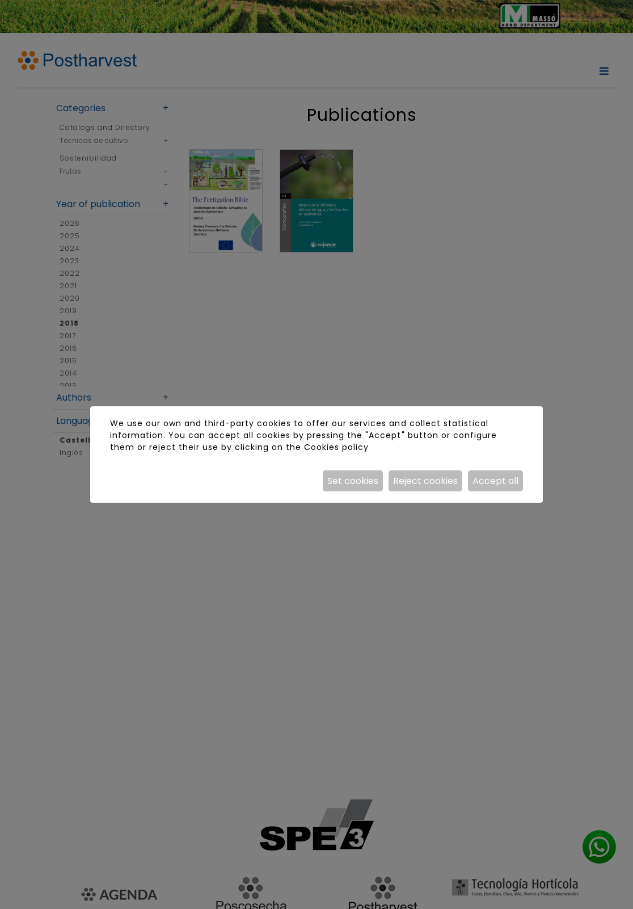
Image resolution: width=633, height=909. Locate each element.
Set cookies (352, 480)
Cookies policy (336, 447)
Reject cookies (425, 480)
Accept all (495, 480)
